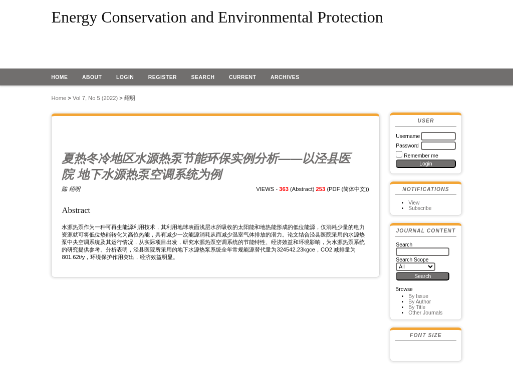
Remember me (421, 155)
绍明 (129, 98)
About (92, 77)
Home (59, 77)
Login (125, 77)
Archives (285, 77)
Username (408, 136)
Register (162, 77)
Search (203, 77)
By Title (416, 307)
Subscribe (419, 208)
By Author (419, 301)
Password (407, 145)
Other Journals (425, 313)
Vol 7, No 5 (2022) (95, 98)
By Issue (418, 296)
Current (242, 77)
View (413, 203)
